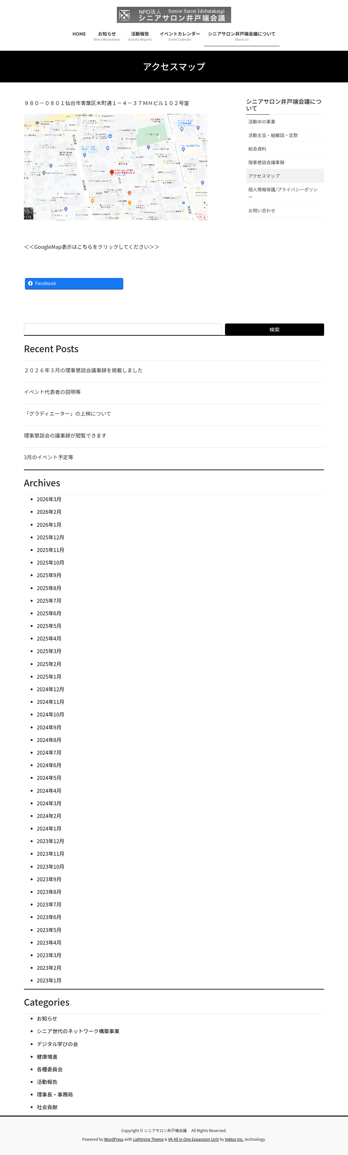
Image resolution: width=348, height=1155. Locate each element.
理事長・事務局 (55, 1094)
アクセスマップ (264, 176)
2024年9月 (49, 727)
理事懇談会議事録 (266, 162)
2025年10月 (50, 562)
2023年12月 (50, 841)
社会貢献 (47, 1107)
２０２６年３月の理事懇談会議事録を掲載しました (83, 370)
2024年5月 (49, 777)
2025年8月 (49, 588)
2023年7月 (49, 904)
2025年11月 (50, 550)
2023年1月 (49, 980)
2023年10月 (50, 866)
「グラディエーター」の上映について (67, 413)
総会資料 (257, 148)
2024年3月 (49, 803)
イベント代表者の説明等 (52, 392)
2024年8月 (49, 740)
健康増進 (47, 1056)
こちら (85, 246)
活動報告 (47, 1082)
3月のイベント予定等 (48, 457)
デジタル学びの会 (57, 1044)
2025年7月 (49, 600)
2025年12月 (50, 537)
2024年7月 (49, 752)
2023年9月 (49, 879)
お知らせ (47, 1018)
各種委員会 (50, 1069)
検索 (275, 329)
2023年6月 (49, 917)
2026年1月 (49, 524)
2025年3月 (49, 651)
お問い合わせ (261, 210)
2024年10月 (50, 714)
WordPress (114, 1139)
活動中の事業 (261, 121)
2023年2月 (49, 967)
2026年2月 (49, 511)
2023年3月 (49, 955)
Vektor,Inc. (234, 1139)
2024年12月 (50, 689)
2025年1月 (49, 676)
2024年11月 (50, 701)
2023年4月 (49, 942)
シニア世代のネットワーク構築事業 (78, 1031)
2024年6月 (49, 765)
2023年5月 (49, 930)
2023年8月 (49, 891)
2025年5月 (49, 626)
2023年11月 (50, 853)
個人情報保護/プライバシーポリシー (283, 193)
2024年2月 (49, 816)
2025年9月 (49, 575)
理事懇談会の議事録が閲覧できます (65, 435)
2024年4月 (49, 790)
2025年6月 (49, 613)
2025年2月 (49, 664)
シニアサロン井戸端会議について (284, 104)
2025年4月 (49, 638)
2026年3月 (49, 499)
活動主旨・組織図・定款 (273, 135)
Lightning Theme (148, 1139)
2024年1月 (49, 828)
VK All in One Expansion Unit (193, 1139)
